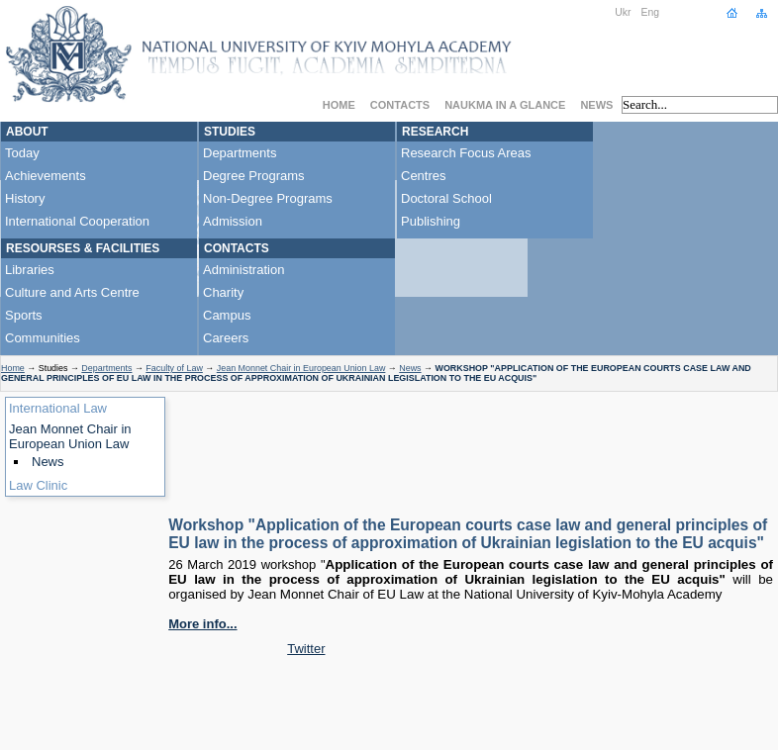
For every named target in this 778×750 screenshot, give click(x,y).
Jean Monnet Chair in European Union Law (301, 368)
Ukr (623, 12)
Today (22, 152)
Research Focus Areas (466, 152)
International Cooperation (77, 221)
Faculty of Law (174, 368)
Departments (239, 152)
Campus (226, 315)
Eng (650, 12)
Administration (243, 269)
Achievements (45, 175)
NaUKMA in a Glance (504, 105)
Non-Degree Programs (268, 198)
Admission (232, 221)
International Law (58, 408)
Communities (42, 337)
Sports (24, 315)
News (596, 105)
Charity (223, 292)
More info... (202, 623)
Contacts (400, 105)
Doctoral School (446, 198)
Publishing (430, 221)
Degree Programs (254, 175)
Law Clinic (38, 485)
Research (435, 132)
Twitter (306, 648)
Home (339, 105)
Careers (225, 337)
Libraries (29, 269)
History (25, 198)
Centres (423, 175)
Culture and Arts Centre (72, 292)
